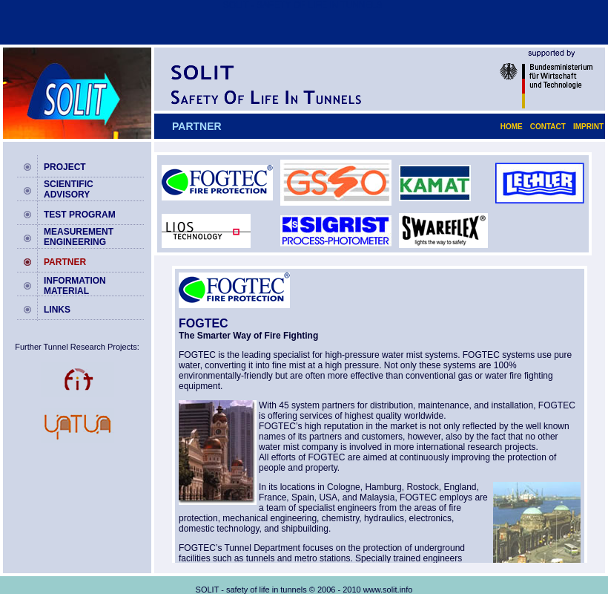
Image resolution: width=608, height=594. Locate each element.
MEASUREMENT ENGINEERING (78, 236)
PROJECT (65, 167)
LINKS (57, 309)
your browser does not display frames (379, 414)
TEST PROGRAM (80, 214)
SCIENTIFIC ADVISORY (68, 189)
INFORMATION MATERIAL (75, 285)
